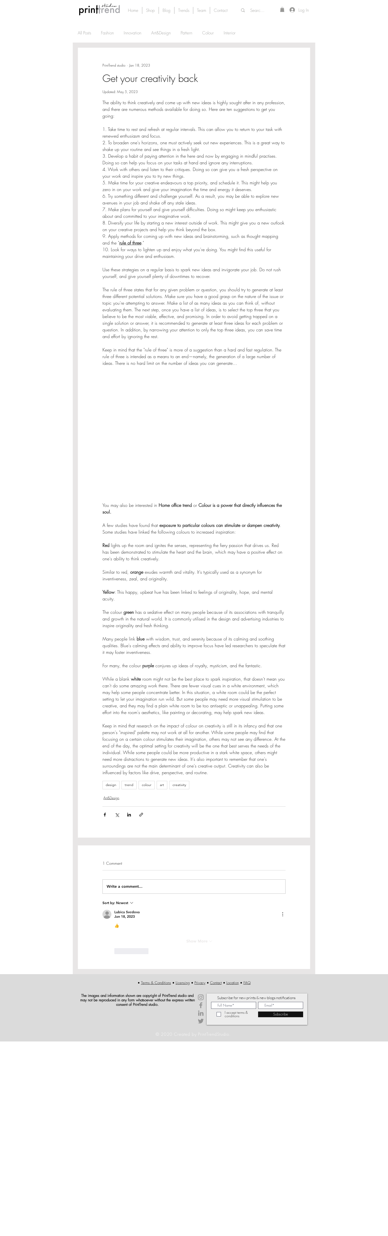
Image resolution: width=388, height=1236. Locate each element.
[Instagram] (201, 997)
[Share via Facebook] (104, 814)
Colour (208, 32)
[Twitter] (201, 1021)
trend (129, 785)
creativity (179, 785)
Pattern (186, 32)
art (162, 785)
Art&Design (161, 32)
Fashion (107, 32)
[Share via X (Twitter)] (117, 814)
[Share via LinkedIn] (129, 814)
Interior (230, 32)
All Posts (84, 32)
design (111, 785)
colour (146, 785)
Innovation (132, 32)
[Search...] (258, 10)
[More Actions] (283, 914)
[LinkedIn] (201, 1013)
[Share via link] (141, 814)
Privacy (199, 982)
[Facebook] (201, 1005)
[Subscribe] (280, 1014)
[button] (282, 9)
